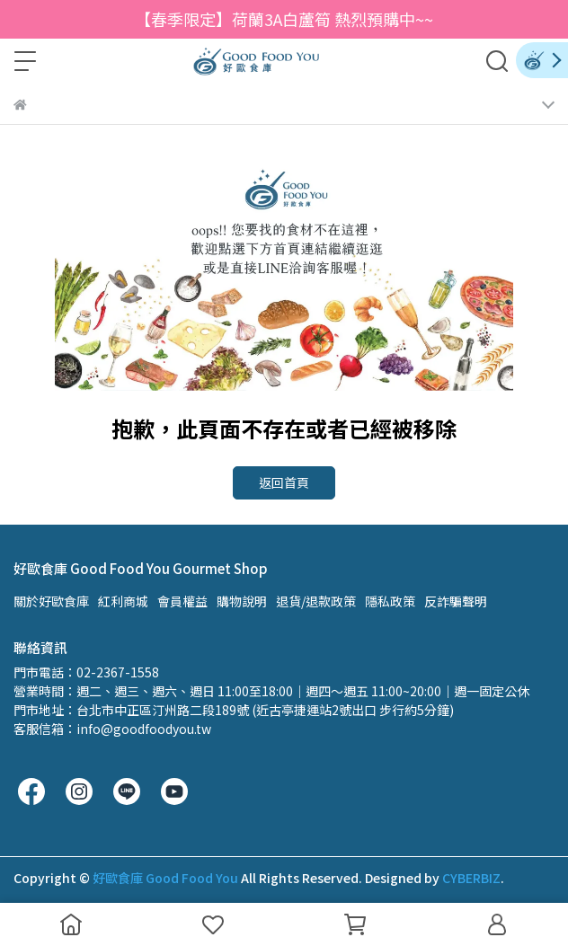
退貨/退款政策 (316, 601)
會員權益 (182, 601)
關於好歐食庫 (51, 601)
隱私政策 (390, 601)
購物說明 (242, 601)
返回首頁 (284, 482)
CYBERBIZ (471, 878)
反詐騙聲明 (455, 601)
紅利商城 (123, 601)
